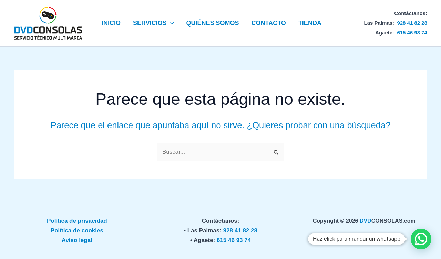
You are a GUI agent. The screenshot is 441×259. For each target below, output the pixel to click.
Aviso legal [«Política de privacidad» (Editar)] (77, 240)
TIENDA (309, 23)
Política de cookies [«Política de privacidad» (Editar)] (77, 230)
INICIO (111, 23)
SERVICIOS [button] (153, 23)
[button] (170, 23)
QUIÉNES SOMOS (212, 23)
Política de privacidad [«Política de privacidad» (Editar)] (77, 221)
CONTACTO (269, 23)
